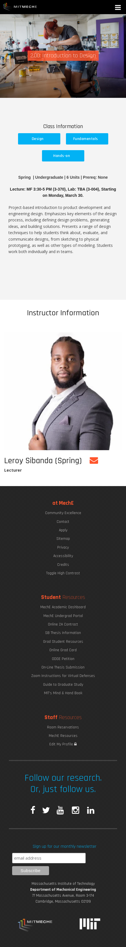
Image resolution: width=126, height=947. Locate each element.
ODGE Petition (63, 658)
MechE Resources (63, 735)
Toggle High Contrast (63, 573)
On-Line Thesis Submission (63, 667)
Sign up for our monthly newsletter (64, 846)
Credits (63, 564)
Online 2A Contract (63, 624)
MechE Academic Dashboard (63, 607)
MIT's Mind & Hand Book (63, 693)
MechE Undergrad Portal (63, 615)
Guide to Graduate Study (63, 684)
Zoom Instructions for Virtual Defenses (63, 675)
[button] (118, 8)
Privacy (63, 547)
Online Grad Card (63, 650)
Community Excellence (63, 512)
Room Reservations (63, 727)
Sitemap (63, 538)
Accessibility (63, 555)
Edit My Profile (63, 744)
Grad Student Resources (63, 641)
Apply (63, 530)
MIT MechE (20, 7)
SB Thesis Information (63, 632)
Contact (63, 521)
